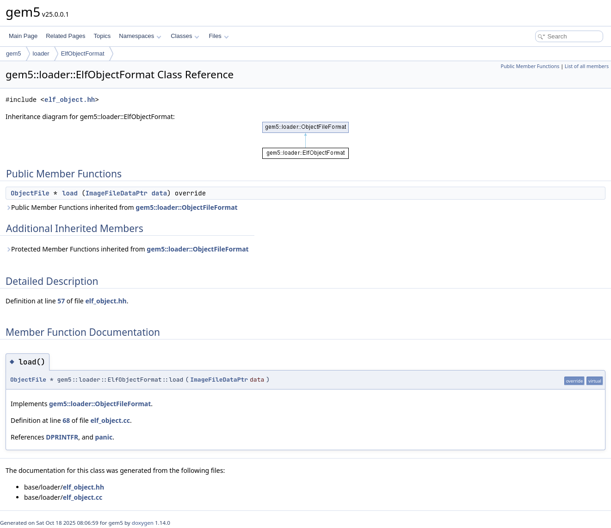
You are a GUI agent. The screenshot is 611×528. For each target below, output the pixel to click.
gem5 (13, 53)
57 (61, 300)
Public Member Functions (529, 66)
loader (41, 53)
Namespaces (140, 35)
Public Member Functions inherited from (122, 207)
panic (103, 437)
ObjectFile (30, 193)
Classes (185, 35)
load (70, 193)
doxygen (143, 522)
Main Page (23, 35)
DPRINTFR (62, 437)
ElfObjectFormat (83, 53)
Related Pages (65, 35)
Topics (102, 35)
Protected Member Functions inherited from (127, 249)
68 (66, 420)
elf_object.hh (69, 99)
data (159, 193)
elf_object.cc (110, 420)
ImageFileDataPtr (117, 193)
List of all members (587, 66)
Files (218, 35)
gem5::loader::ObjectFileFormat (186, 207)
